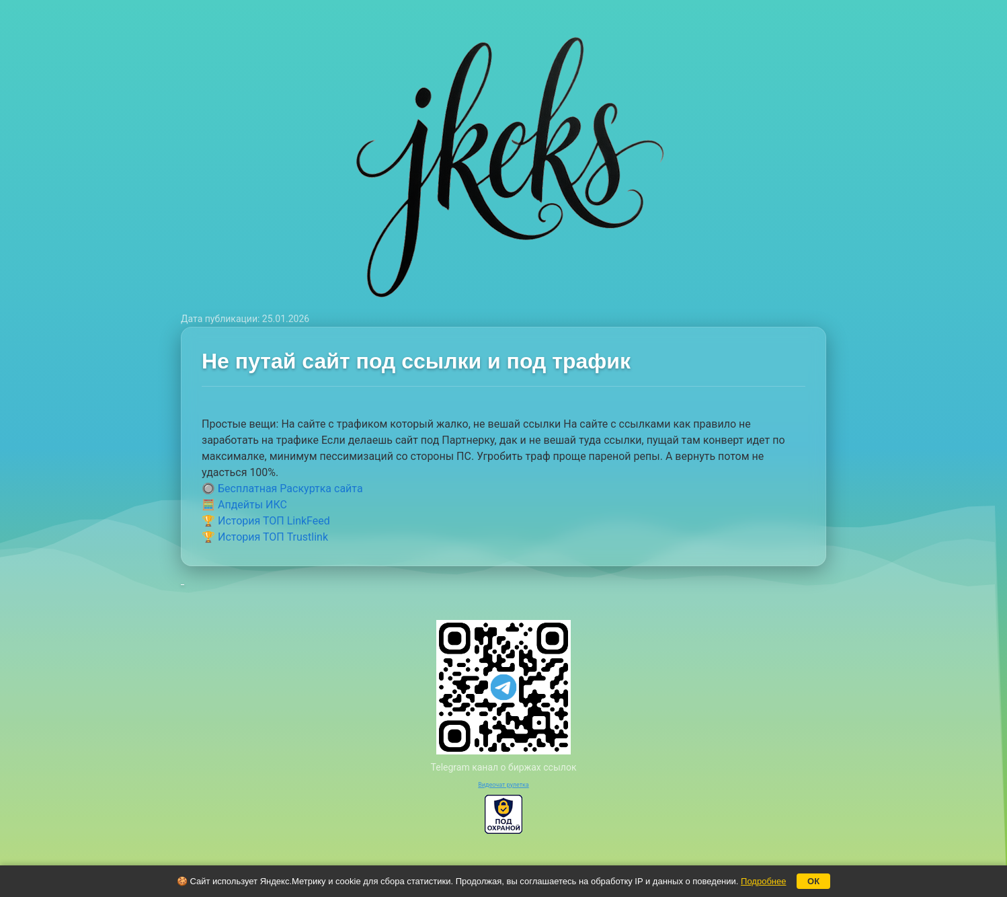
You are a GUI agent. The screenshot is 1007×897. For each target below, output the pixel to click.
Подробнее (763, 881)
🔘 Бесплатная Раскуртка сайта (282, 488)
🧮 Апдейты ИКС (244, 504)
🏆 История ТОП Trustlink (265, 537)
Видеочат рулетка (503, 784)
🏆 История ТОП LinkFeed (266, 520)
